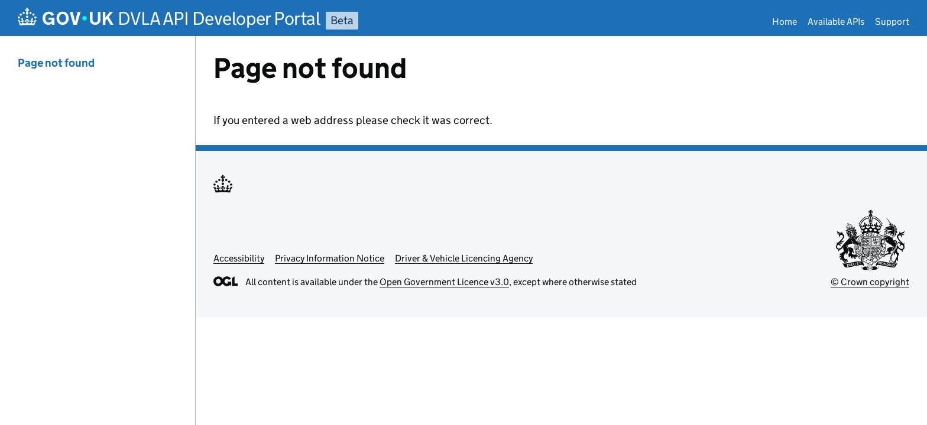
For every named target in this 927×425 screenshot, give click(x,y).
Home (784, 21)
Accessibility (238, 258)
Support (892, 21)
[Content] (561, 230)
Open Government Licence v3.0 (444, 281)
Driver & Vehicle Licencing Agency (464, 258)
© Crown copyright (870, 281)
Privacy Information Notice (329, 258)
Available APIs (836, 21)
